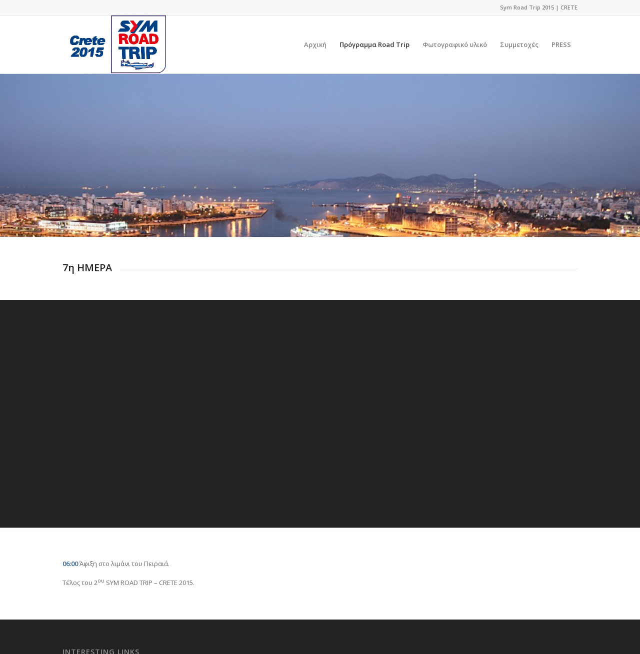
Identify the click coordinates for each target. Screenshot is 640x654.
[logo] (114, 44)
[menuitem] (315, 44)
